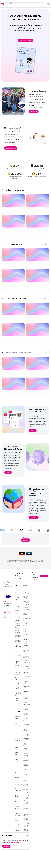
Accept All (6, 846)
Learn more (34, 111)
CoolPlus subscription (9, 136)
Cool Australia (9, 559)
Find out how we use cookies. (13, 842)
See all (45, 190)
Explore (33, 430)
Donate (43, 576)
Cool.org (12, 131)
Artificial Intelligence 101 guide (20, 29)
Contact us (25, 540)
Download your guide (25, 40)
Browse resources (11, 148)
